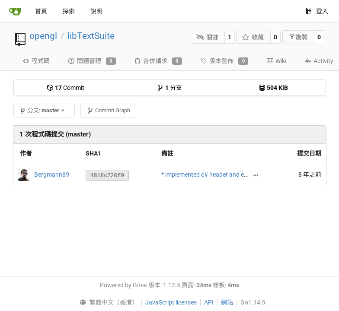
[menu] (107, 302)
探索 (69, 11)
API (209, 302)
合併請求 (158, 61)
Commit (65, 87)
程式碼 (36, 60)
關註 (207, 37)
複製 (298, 37)
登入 (317, 11)
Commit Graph (108, 110)
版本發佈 (224, 61)
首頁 (41, 11)
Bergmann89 (51, 174)
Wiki (276, 60)
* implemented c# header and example (212, 174)
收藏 (253, 37)
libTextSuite (91, 36)
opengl (43, 36)
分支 (169, 87)
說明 (96, 11)
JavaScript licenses (171, 302)
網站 (227, 302)
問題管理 (92, 61)
